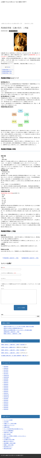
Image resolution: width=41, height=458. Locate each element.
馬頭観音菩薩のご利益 (7, 73)
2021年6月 (6, 366)
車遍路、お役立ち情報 (8, 444)
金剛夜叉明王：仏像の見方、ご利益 (11, 331)
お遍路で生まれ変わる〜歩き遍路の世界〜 (14, 2)
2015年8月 (6, 400)
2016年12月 (6, 375)
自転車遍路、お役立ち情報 (9, 443)
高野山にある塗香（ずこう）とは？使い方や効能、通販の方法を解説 (19, 326)
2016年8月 (6, 380)
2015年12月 (6, 395)
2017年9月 (6, 370)
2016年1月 (6, 393)
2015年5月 (6, 405)
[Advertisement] (20, 13)
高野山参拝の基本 (7, 448)
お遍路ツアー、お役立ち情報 (10, 423)
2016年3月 (6, 389)
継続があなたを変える (8, 441)
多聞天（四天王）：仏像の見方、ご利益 (10, 352)
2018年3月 (6, 368)
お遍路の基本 (7, 427)
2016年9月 (6, 378)
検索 (2, 314)
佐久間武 (22, 350)
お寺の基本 (6, 421)
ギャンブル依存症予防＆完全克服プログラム (13, 428)
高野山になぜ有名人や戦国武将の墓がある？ (13, 328)
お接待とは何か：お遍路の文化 (8, 347)
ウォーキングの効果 (8, 419)
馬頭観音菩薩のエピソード (7, 69)
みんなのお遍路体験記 (8, 430)
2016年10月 (6, 377)
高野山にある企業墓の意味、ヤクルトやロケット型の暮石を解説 (18, 330)
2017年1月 (6, 373)
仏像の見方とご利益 (13, 30)
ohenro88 (22, 344)
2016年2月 (6, 391)
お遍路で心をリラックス (9, 425)
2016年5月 (6, 386)
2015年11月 (6, 396)
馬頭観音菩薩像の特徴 (7, 71)
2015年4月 (6, 407)
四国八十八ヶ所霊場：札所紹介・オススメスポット (15, 436)
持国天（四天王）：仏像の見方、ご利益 (12, 333)
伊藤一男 (24, 355)
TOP (11, 23)
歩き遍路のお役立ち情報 (9, 439)
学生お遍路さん (7, 437)
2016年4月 (6, 387)
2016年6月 (6, 384)
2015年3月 (6, 409)
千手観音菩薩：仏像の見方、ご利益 (10, 257)
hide (9, 67)
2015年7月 (6, 402)
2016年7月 (6, 382)
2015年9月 (6, 398)
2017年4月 (6, 371)
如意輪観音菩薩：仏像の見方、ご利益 (30, 257)
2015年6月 (6, 403)
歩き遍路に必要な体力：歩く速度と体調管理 (11, 355)
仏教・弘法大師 (7, 434)
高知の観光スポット (8, 446)
